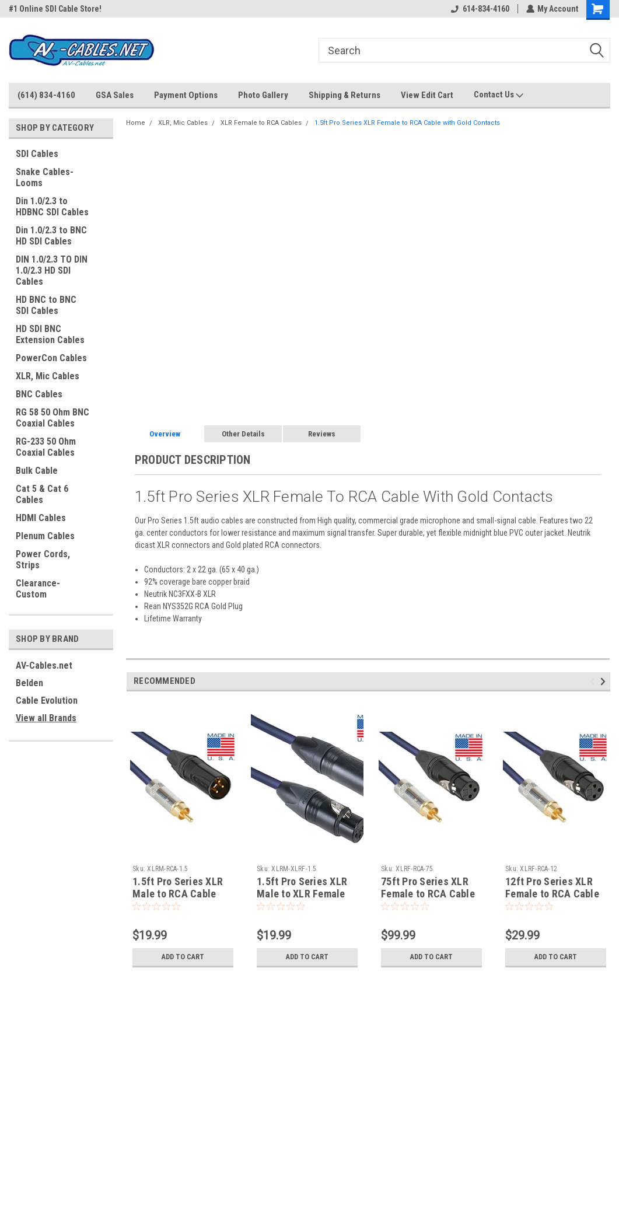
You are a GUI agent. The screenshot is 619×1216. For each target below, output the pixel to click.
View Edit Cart (427, 95)
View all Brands (46, 718)
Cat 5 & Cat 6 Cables (42, 494)
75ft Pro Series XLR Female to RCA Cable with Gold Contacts (428, 893)
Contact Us (498, 95)
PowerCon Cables (51, 358)
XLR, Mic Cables (47, 376)
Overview (164, 433)
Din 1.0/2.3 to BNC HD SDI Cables (51, 236)
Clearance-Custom (38, 589)
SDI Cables (37, 153)
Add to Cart (183, 957)
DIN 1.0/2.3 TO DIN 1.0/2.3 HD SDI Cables (52, 270)
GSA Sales (115, 95)
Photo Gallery (263, 95)
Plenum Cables (45, 535)
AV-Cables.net (44, 665)
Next (604, 681)
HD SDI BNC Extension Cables (50, 334)
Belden (29, 683)
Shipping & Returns (344, 95)
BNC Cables (39, 394)
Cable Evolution (47, 700)
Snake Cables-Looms (45, 177)
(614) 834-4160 (46, 95)
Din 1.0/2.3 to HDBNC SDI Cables (52, 206)
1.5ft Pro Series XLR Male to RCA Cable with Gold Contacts (177, 893)
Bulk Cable (37, 470)
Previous (594, 681)
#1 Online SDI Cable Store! (55, 8)
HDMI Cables (41, 517)
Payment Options (186, 95)
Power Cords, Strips (43, 559)
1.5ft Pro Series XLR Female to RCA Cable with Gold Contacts (407, 123)
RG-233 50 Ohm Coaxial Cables (46, 447)
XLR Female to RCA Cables (261, 123)
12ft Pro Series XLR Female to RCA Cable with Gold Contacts (552, 893)
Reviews (321, 433)
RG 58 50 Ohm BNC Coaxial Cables (52, 418)
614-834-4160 (479, 8)
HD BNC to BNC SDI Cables (46, 305)
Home (135, 123)
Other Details (243, 433)
